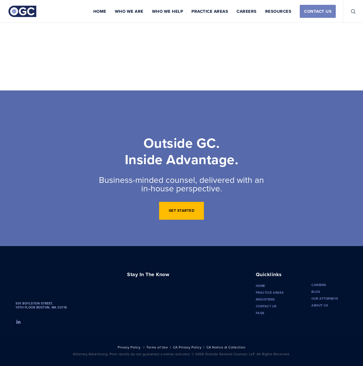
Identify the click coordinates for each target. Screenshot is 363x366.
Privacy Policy (129, 347)
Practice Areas (270, 292)
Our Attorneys (324, 298)
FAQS (260, 313)
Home (260, 286)
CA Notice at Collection (226, 347)
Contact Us (266, 306)
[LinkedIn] (18, 321)
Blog (315, 291)
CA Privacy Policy (187, 347)
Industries (265, 299)
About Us (319, 305)
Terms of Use (157, 347)
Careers (318, 285)
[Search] (349, 11)
